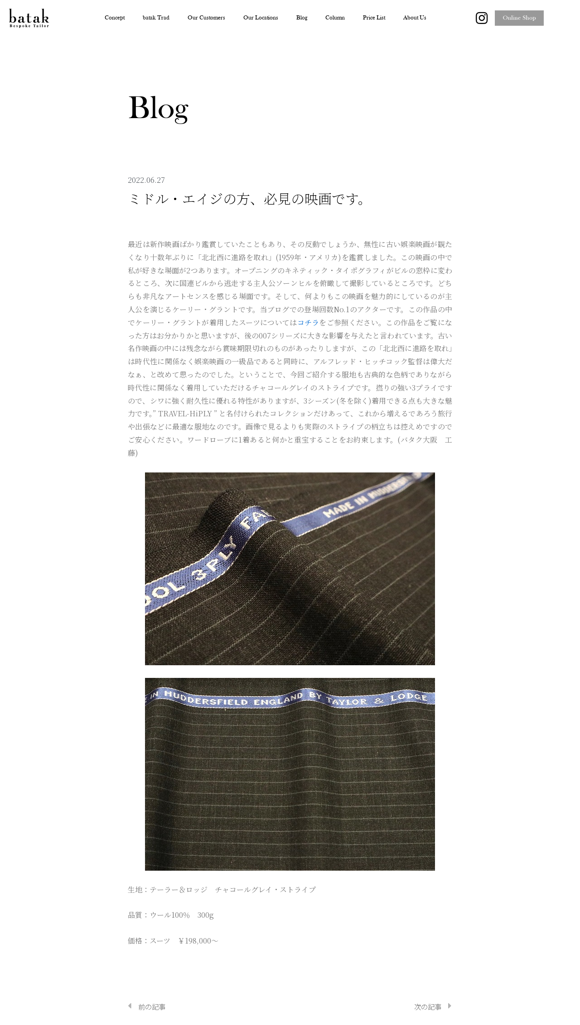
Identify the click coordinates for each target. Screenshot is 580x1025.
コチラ (308, 322)
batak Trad (156, 18)
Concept (115, 18)
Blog (301, 18)
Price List (374, 18)
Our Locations (260, 18)
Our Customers (206, 18)
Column (335, 18)
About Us (414, 18)
